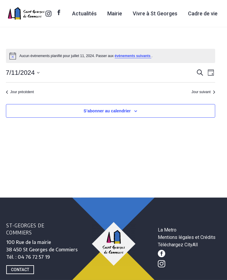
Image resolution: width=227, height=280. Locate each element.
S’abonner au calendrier (107, 111)
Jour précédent (20, 92)
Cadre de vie (203, 13)
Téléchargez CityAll (178, 244)
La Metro (167, 230)
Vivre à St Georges (155, 13)
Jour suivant (203, 92)
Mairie (114, 13)
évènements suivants (133, 56)
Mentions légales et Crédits (186, 237)
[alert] (110, 56)
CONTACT (20, 269)
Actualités (84, 13)
